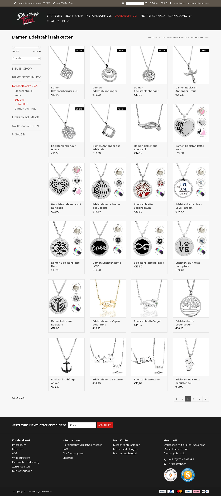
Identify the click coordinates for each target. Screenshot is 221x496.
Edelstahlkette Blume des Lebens (106, 206)
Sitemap (68, 457)
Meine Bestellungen (125, 449)
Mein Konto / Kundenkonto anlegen (189, 3)
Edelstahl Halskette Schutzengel (187, 381)
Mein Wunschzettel (125, 453)
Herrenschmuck (153, 15)
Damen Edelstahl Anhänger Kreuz (186, 89)
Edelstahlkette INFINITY (149, 262)
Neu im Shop (74, 15)
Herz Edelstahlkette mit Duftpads (66, 206)
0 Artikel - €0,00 (156, 3)
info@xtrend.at (177, 463)
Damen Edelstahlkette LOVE (107, 264)
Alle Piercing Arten (74, 453)
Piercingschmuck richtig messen (82, 444)
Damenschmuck (126, 15)
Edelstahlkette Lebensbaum (143, 206)
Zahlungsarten (21, 466)
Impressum (19, 444)
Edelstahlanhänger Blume (63, 147)
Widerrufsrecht (21, 457)
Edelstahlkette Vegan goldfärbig (106, 323)
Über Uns (17, 449)
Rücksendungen (22, 471)
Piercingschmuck (99, 15)
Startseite (54, 15)
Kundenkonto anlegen (126, 444)
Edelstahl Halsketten (195, 37)
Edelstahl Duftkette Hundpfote (187, 264)
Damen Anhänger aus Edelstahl (106, 147)
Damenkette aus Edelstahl (61, 323)
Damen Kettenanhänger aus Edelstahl (64, 89)
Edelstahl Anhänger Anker (63, 381)
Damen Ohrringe (25, 108)
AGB (15, 453)
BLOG (66, 21)
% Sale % (53, 21)
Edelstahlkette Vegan (147, 321)
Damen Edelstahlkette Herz (189, 147)
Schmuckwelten (180, 15)
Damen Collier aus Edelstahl (145, 147)
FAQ (65, 449)
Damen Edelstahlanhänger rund (105, 89)
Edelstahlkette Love (147, 379)
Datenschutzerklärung (25, 462)
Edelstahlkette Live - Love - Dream (188, 206)
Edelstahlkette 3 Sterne (108, 379)
